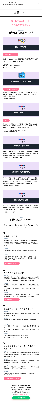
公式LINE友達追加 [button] (23, 398)
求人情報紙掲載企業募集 (11, 89)
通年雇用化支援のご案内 (21, 20)
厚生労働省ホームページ (11, 263)
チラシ (6, 120)
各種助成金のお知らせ (21, 25)
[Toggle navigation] (38, 3)
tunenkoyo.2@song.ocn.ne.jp (22, 394)
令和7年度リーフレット (11, 54)
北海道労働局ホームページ (12, 378)
